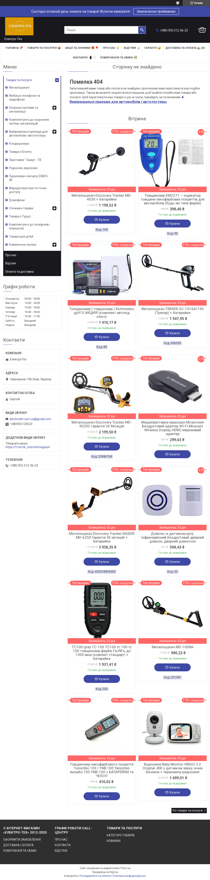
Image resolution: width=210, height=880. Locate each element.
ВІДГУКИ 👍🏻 (132, 47)
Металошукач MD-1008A (172, 647)
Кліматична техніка (22, 244)
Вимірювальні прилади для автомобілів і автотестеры (28, 133)
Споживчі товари (21, 208)
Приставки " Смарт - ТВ (25, 160)
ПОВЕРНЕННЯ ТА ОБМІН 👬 (118, 57)
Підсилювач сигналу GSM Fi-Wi (29, 178)
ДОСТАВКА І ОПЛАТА (18, 845)
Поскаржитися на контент (95, 875)
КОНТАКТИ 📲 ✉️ (84, 57)
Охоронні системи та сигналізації (23, 109)
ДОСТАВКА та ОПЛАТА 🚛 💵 (185, 47)
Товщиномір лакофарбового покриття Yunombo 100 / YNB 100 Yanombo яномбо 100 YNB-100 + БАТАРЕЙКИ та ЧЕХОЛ (102, 770)
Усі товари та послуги (187, 810)
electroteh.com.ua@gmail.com (30, 419)
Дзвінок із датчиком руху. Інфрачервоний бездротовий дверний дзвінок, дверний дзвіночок (172, 537)
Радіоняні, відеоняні (23, 168)
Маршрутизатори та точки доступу (27, 190)
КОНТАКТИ (62, 845)
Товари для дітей (21, 236)
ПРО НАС (61, 839)
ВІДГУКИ (61, 850)
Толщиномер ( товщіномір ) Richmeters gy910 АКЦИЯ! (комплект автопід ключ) (101, 312)
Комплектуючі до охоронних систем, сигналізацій (29, 121)
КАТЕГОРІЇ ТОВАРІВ (121, 835)
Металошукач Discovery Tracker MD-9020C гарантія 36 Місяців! (102, 424)
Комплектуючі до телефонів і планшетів (29, 226)
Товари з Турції (20, 216)
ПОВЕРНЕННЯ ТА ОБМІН (19, 850)
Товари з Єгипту (20, 151)
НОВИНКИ (113, 841)
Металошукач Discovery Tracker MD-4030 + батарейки (102, 197)
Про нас (10, 255)
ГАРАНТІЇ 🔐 (152, 47)
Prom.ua (125, 868)
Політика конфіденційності (129, 875)
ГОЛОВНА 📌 (14, 47)
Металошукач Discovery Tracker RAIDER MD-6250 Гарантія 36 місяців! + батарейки (102, 537)
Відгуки (10, 263)
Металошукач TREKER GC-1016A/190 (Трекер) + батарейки (172, 311)
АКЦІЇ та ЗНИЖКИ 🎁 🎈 (82, 47)
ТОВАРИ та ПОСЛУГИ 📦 (44, 47)
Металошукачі (19, 87)
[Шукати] (142, 30)
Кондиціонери (19, 143)
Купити (104, 219)
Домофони (17, 200)
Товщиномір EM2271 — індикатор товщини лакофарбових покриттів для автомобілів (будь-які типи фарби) (172, 199)
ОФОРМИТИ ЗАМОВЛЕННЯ (22, 839)
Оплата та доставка (19, 271)
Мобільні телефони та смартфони (24, 97)
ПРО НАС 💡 (111, 47)
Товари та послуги (19, 80)
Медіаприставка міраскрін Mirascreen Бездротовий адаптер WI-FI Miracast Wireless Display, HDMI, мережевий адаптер (172, 428)
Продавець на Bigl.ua (105, 872)
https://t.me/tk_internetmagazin (28, 447)
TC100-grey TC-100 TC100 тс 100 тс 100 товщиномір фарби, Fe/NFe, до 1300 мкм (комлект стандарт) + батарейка (102, 652)
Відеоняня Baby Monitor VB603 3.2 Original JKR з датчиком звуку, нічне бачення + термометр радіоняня (172, 768)
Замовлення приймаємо (156, 11)
